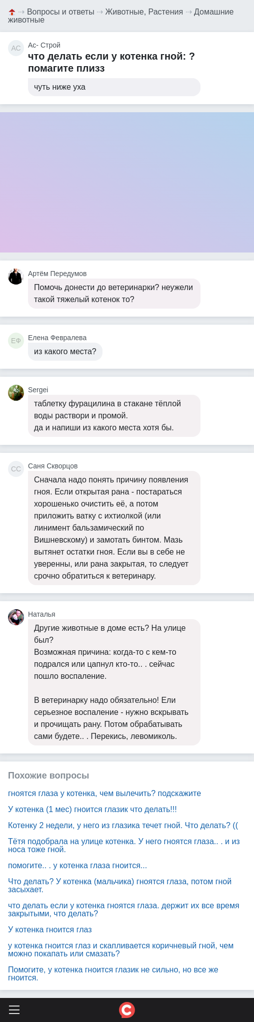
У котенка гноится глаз (50, 929)
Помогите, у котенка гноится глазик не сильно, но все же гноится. (113, 973)
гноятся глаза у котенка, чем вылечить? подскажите (104, 793)
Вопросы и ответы (60, 12)
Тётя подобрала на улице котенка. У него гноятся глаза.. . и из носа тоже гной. (124, 845)
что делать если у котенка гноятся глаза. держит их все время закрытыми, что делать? (124, 909)
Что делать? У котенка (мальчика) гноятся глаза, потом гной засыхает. (120, 885)
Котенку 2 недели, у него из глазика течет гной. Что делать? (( (123, 825)
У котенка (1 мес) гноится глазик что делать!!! (92, 809)
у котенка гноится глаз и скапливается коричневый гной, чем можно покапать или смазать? (121, 949)
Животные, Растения (145, 12)
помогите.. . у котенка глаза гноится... (77, 865)
